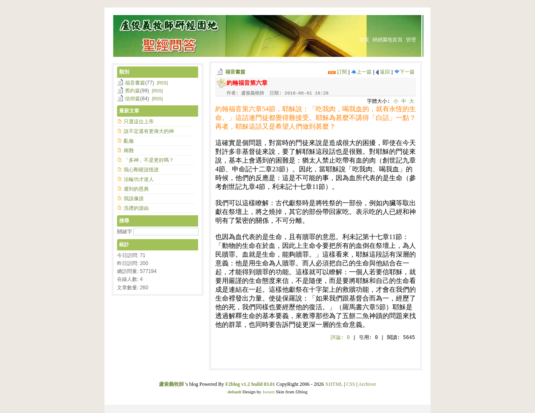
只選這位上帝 (139, 122)
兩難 (129, 150)
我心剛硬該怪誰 (141, 170)
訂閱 (337, 72)
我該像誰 (134, 198)
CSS (350, 384)
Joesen (268, 391)
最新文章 (129, 111)
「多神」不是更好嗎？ (149, 160)
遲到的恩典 (136, 189)
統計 (124, 244)
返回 (383, 72)
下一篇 (404, 72)
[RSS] (162, 83)
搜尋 (124, 221)
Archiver (367, 384)
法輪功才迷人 (139, 179)
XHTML (334, 384)
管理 (411, 40)
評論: (340, 338)
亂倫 (129, 141)
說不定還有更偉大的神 (149, 131)
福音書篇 (235, 72)
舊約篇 (132, 91)
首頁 (364, 40)
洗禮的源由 (136, 208)
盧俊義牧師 (171, 384)
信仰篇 (132, 99)
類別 (124, 72)
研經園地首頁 (387, 40)
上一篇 (361, 72)
